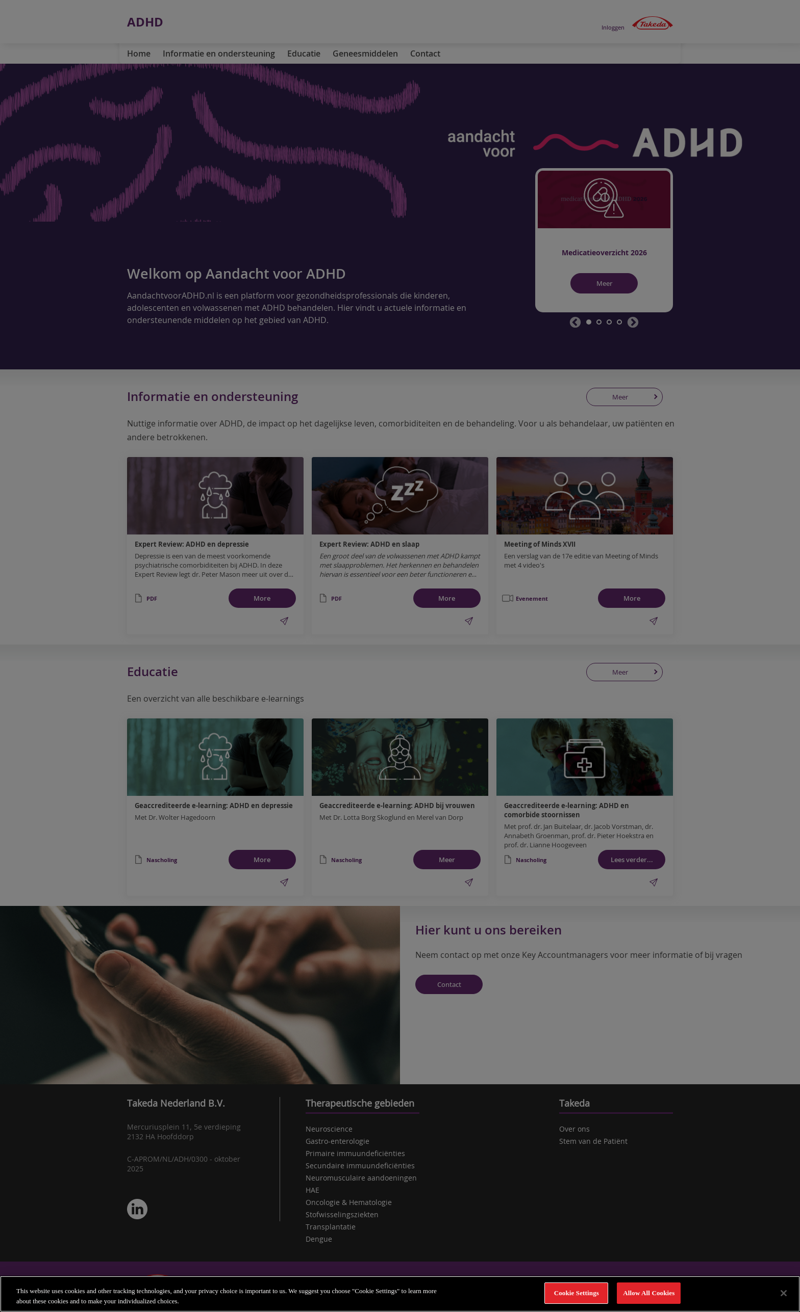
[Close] (783, 1293)
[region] (400, 1294)
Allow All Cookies (648, 1293)
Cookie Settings (576, 1293)
